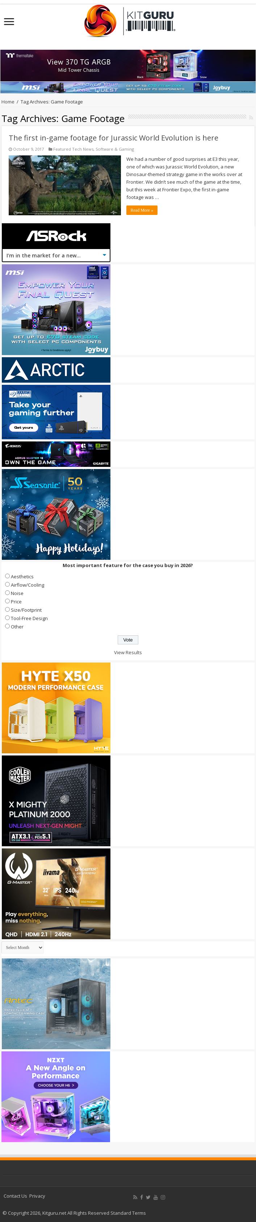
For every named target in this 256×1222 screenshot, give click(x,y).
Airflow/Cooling (27, 585)
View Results (128, 652)
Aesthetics (22, 576)
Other (17, 626)
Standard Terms (128, 1213)
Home (7, 101)
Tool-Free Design (29, 618)
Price (16, 601)
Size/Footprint (26, 610)
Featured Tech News (73, 149)
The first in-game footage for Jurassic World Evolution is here (113, 138)
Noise (17, 593)
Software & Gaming (115, 149)
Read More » (142, 210)
